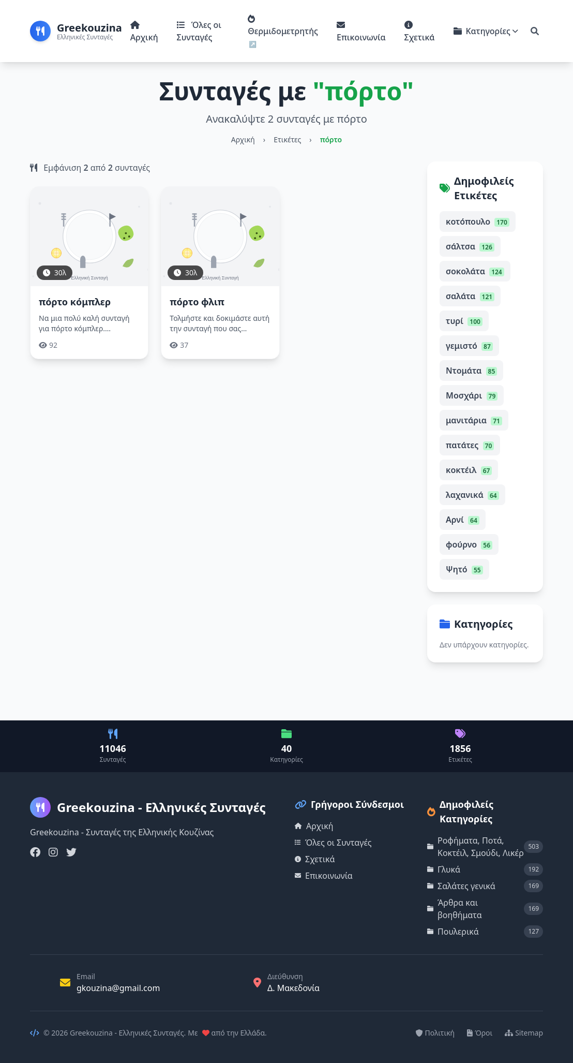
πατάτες (470, 445)
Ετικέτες (287, 139)
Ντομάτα (471, 370)
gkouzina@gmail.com (118, 988)
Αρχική (144, 32)
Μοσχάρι (471, 395)
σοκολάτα (475, 271)
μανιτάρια (474, 420)
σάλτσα (470, 246)
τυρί (464, 321)
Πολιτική (435, 1033)
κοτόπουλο (477, 221)
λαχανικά (472, 494)
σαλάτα (470, 296)
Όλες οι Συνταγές (199, 31)
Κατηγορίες (486, 31)
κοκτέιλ (469, 470)
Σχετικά (419, 32)
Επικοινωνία (361, 32)
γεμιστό (469, 345)
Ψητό (464, 569)
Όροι (479, 1033)
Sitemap (524, 1033)
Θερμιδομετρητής (283, 25)
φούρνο (469, 544)
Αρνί (462, 519)
